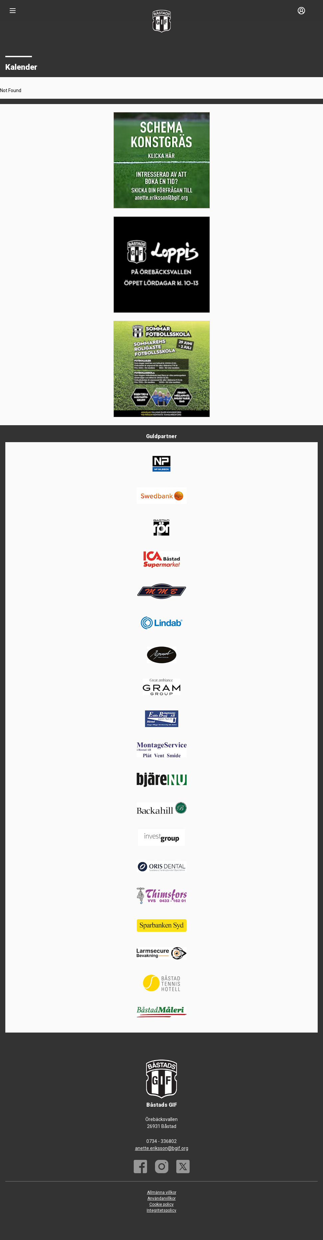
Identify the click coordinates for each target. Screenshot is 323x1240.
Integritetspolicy (161, 1210)
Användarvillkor (161, 1198)
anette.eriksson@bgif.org (161, 1148)
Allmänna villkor (161, 1192)
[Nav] (12, 10)
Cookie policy (161, 1204)
